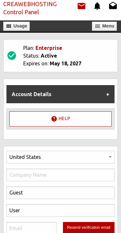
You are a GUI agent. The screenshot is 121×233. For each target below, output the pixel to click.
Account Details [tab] (31, 94)
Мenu (105, 26)
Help (60, 119)
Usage (16, 26)
